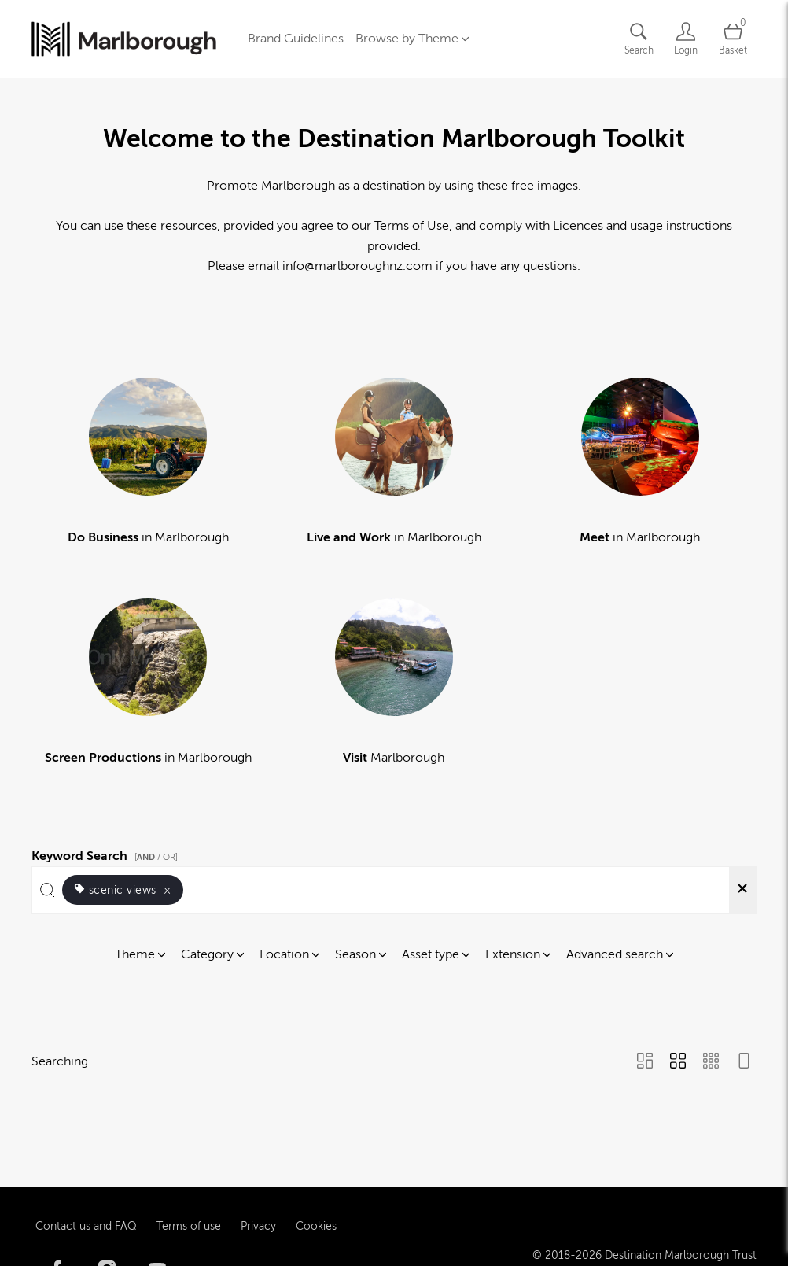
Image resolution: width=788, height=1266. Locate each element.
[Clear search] (742, 890)
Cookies (316, 1190)
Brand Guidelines (296, 38)
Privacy (258, 1190)
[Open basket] (733, 39)
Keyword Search (106, 853)
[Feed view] (744, 1062)
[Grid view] (677, 1062)
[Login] (685, 39)
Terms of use (188, 1190)
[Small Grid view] (711, 1062)
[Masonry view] (644, 1062)
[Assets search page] (638, 39)
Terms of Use (411, 226)
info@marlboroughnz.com (357, 266)
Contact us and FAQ (86, 1190)
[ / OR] (156, 857)
